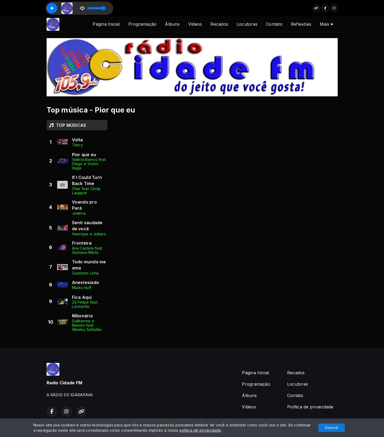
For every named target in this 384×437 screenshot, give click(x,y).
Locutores (247, 24)
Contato (274, 24)
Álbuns (172, 24)
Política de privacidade (310, 406)
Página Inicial (106, 24)
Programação (142, 24)
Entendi (331, 427)
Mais (326, 24)
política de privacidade (200, 430)
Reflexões (301, 24)
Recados (219, 24)
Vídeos (195, 24)
